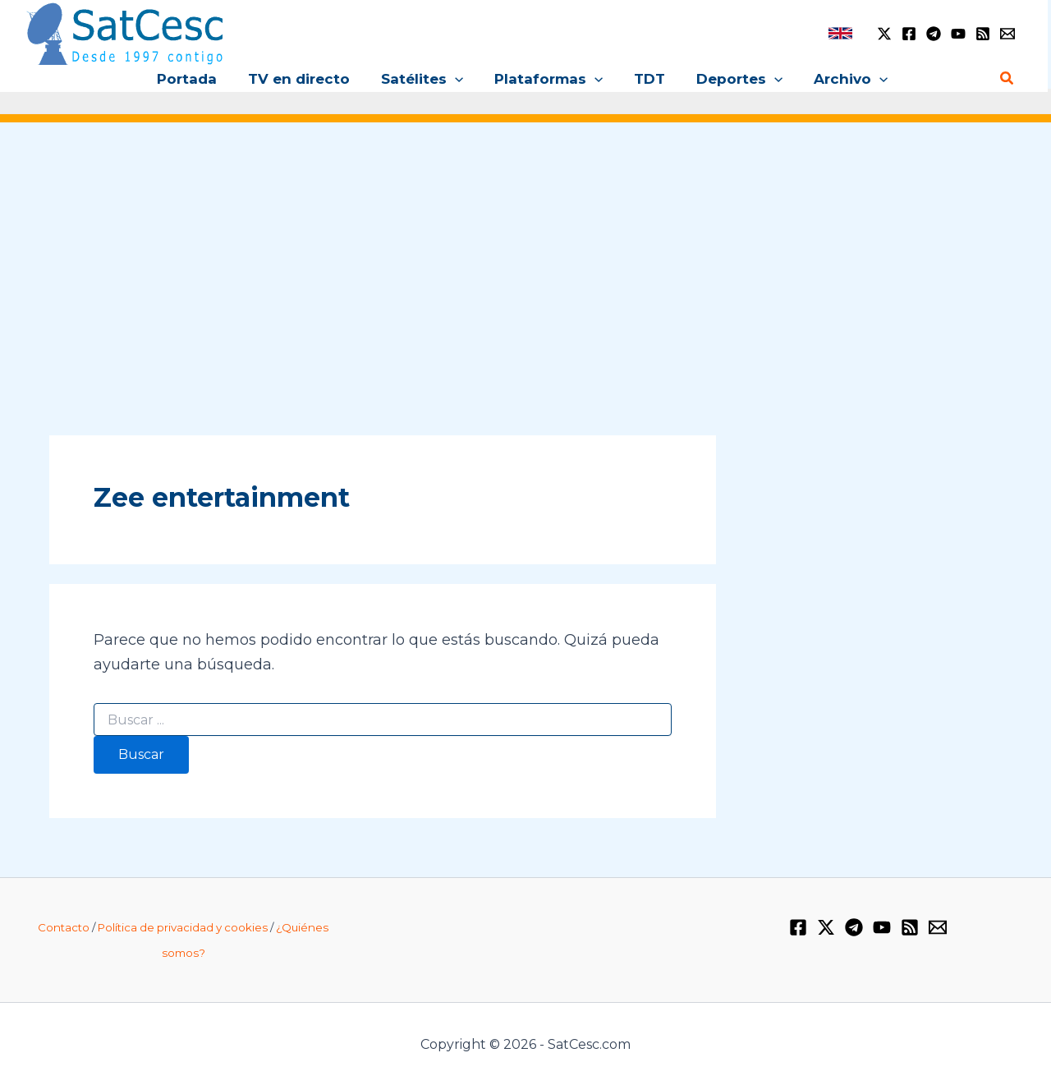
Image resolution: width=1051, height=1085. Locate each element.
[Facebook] (909, 33)
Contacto (63, 927)
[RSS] (982, 33)
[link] (840, 33)
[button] (458, 79)
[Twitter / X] (884, 33)
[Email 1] (1007, 33)
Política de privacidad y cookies (183, 927)
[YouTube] (958, 33)
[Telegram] (933, 33)
